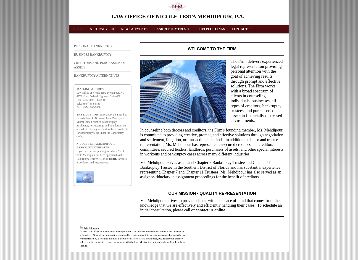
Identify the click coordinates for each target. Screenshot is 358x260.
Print (84, 228)
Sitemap (94, 228)
